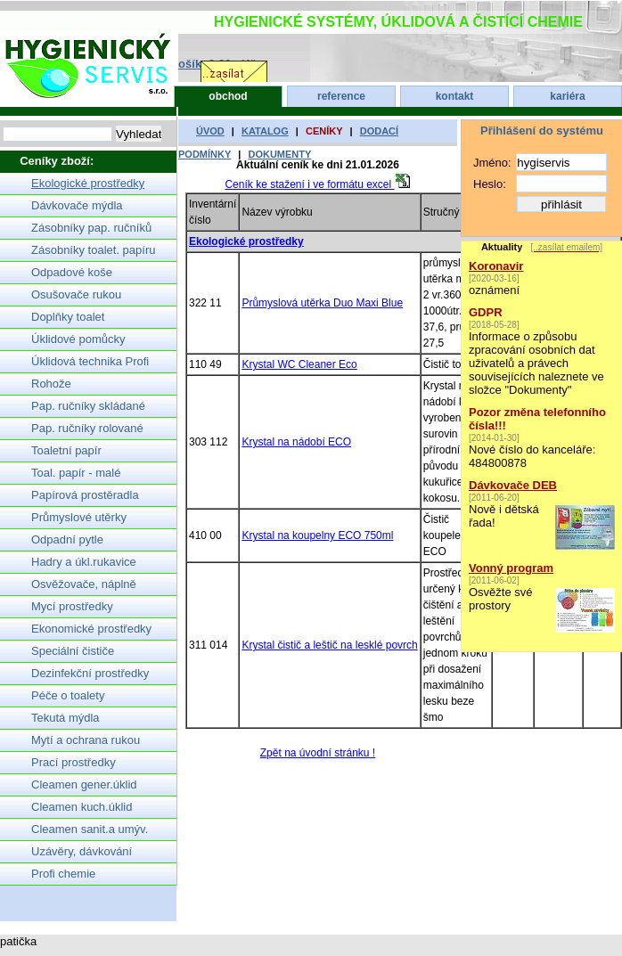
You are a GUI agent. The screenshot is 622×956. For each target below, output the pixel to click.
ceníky (324, 131)
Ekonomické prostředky (91, 628)
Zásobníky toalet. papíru (93, 250)
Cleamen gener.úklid (84, 784)
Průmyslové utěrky (79, 517)
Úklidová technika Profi (90, 361)
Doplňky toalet (67, 316)
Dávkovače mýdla (77, 205)
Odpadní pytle (67, 539)
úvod (210, 131)
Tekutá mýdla (65, 717)
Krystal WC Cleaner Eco (298, 364)
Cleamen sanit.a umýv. (89, 829)
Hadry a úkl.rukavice (83, 561)
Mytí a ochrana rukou (85, 740)
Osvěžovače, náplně (83, 584)
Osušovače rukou (76, 294)
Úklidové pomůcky (78, 339)
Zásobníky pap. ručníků (91, 227)
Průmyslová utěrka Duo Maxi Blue (322, 303)
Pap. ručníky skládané (88, 406)
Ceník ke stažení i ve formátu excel (317, 184)
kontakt (455, 96)
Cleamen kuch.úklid (81, 806)
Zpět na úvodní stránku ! (317, 753)
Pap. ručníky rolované (87, 428)
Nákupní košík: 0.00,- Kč (190, 63)
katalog (265, 131)
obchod (228, 96)
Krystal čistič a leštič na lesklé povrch (329, 645)
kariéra (567, 96)
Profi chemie (63, 873)
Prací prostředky (73, 762)
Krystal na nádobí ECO (296, 442)
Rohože (51, 383)
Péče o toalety (67, 695)
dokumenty (279, 154)
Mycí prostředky (72, 606)
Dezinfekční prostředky (90, 673)
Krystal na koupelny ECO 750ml (317, 535)
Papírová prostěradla (85, 495)
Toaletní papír (66, 450)
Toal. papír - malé (75, 472)
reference (341, 96)
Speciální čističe (72, 651)
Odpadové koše (71, 272)
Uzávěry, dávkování (81, 851)
